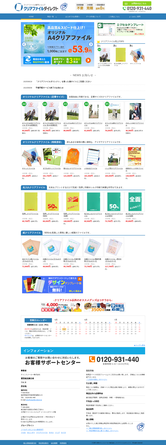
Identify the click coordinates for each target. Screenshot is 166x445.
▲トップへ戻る (139, 345)
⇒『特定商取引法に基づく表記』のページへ (102, 431)
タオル (51, 432)
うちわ (23, 432)
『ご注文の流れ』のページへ (96, 379)
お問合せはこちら (138, 3)
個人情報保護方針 (29, 443)
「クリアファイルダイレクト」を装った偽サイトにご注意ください (57, 81)
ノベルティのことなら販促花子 (32, 429)
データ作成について (93, 16)
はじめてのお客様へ (72, 16)
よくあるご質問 (134, 16)
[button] (24, 44)
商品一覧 (50, 16)
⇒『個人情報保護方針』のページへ (99, 428)
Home (31, 16)
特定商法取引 (43, 443)
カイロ (63, 432)
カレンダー (31, 432)
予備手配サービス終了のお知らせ (43, 88)
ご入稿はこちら (114, 16)
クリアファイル (42, 432)
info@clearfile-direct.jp (34, 400)
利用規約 (63, 443)
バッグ (57, 432)
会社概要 (54, 443)
